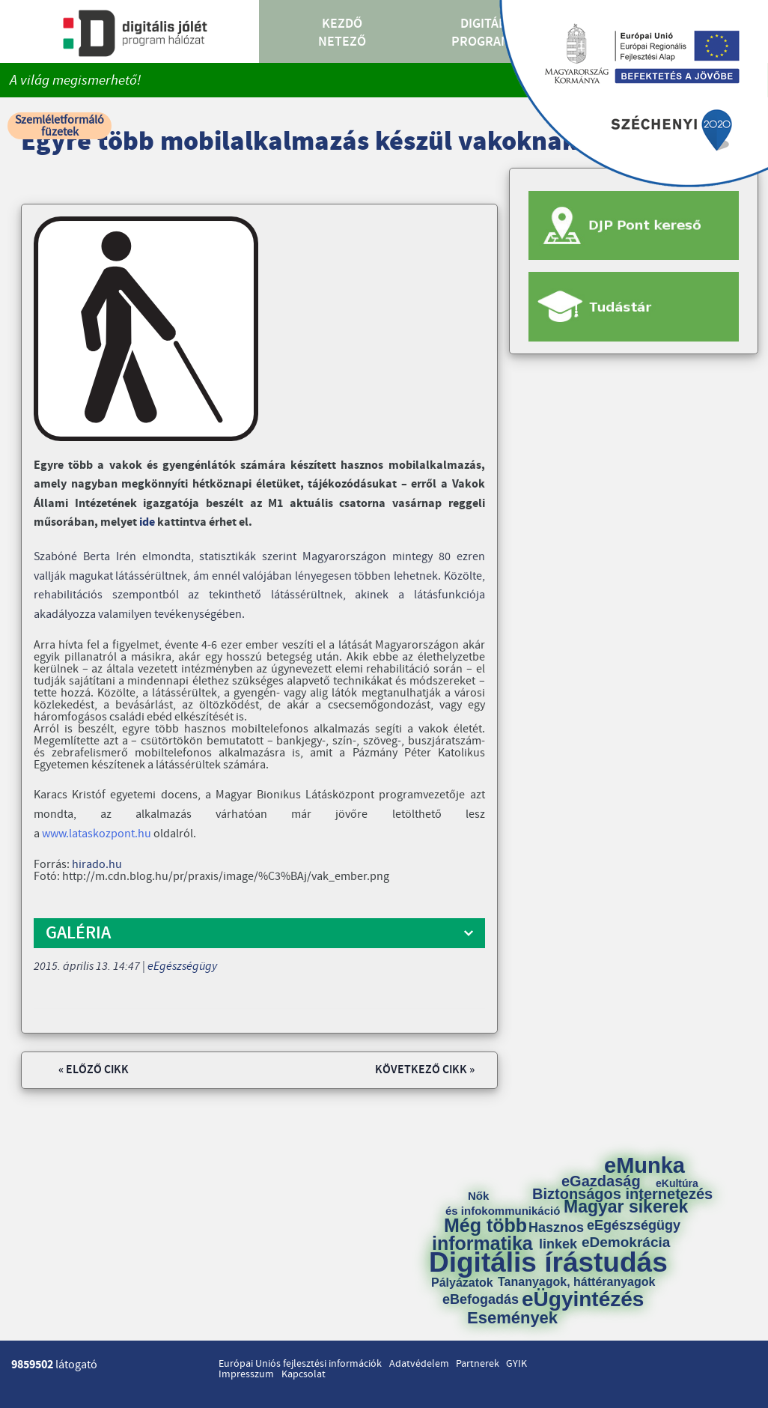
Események (512, 1318)
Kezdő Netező (342, 33)
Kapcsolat (303, 1374)
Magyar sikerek (626, 1207)
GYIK (516, 1364)
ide (148, 522)
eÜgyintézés (583, 1299)
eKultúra (677, 1183)
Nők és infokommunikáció (502, 1203)
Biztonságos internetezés (622, 1193)
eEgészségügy (182, 966)
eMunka (644, 1166)
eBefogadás (480, 1299)
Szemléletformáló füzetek (59, 125)
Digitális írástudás (548, 1262)
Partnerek (477, 1364)
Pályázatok (462, 1283)
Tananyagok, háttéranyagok (576, 1282)
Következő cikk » (425, 1070)
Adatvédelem (419, 1364)
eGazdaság (601, 1181)
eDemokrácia (626, 1242)
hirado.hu (97, 864)
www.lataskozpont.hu (96, 833)
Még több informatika (482, 1234)
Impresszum (246, 1374)
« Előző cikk (93, 1070)
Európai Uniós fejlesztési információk (300, 1364)
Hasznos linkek (561, 1235)
